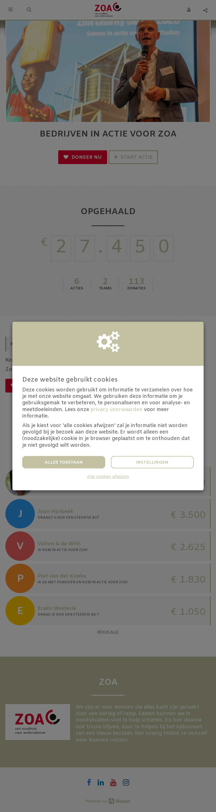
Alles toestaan (64, 462)
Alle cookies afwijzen (108, 477)
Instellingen (152, 462)
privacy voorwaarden (117, 409)
